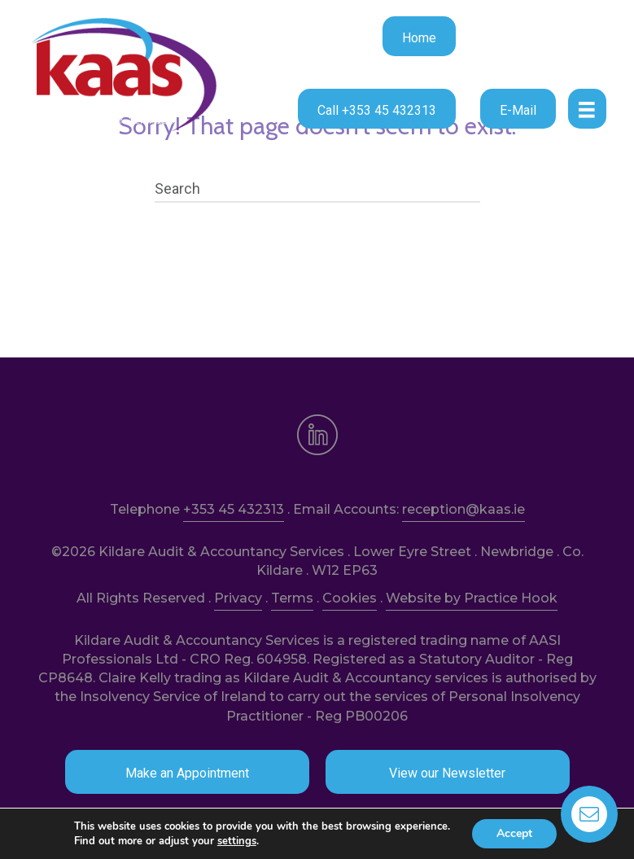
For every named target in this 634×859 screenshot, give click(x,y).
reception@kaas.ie (463, 509)
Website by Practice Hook (471, 598)
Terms (292, 598)
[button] (419, 36)
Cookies (349, 598)
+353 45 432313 (233, 509)
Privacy (238, 598)
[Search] (317, 189)
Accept (514, 833)
